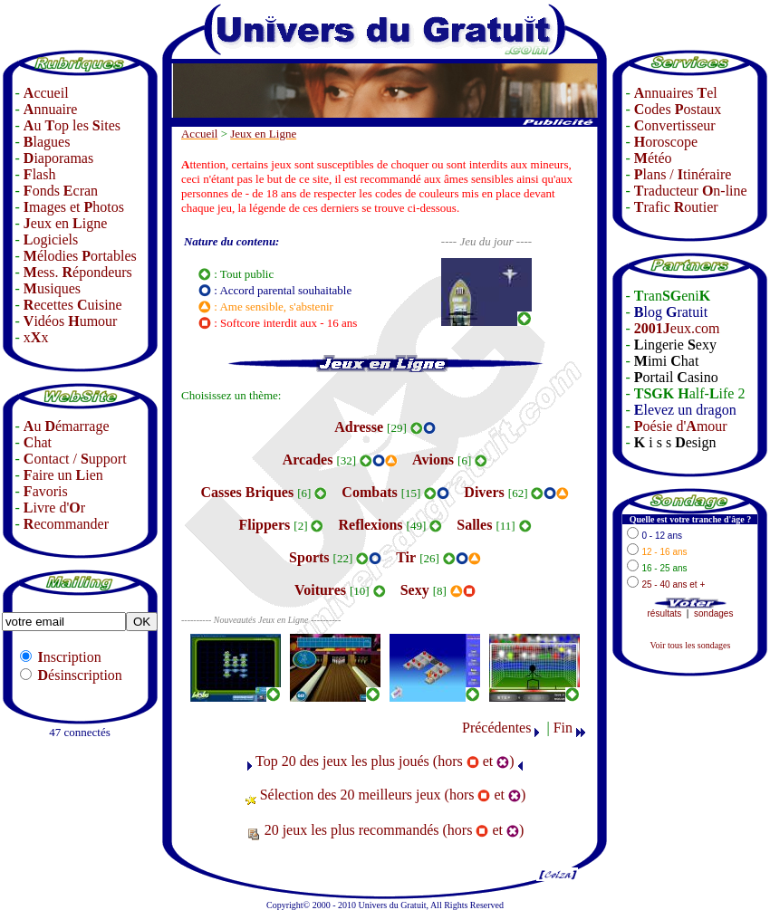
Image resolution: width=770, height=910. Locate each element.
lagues (47, 141)
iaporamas (58, 158)
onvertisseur (675, 125)
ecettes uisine (73, 304)
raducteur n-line (690, 190)
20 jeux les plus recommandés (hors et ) (395, 830)
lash (40, 174)
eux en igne (65, 223)
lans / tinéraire (683, 174)
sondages (713, 613)
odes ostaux (677, 109)
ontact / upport (75, 458)
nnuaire (51, 109)
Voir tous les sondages (690, 645)
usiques (52, 288)
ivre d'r (54, 507)
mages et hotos (74, 207)
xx (36, 337)
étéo (653, 158)
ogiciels (51, 239)
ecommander (66, 524)
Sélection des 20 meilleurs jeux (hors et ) (393, 794)
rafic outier (676, 207)
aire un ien (63, 475)
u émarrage (67, 426)
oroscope (666, 141)
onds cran (61, 190)
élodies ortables (80, 255)
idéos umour (71, 321)
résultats (665, 613)
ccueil (46, 93)
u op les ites (72, 125)
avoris (46, 491)
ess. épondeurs (78, 272)
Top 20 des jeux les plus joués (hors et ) (385, 761)
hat (38, 442)
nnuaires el (675, 93)
